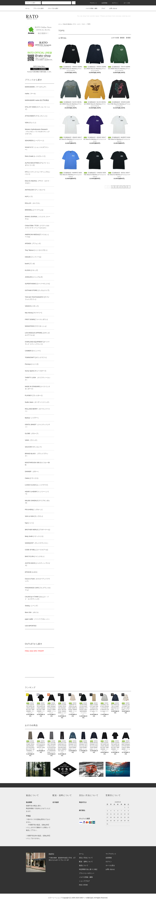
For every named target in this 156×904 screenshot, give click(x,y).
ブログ (102, 8)
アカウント (92, 3)
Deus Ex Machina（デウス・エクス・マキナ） (74, 24)
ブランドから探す (37, 8)
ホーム (27, 8)
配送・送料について (86, 861)
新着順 (128, 38)
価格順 (122, 38)
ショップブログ (84, 881)
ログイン (114, 3)
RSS (80, 885)
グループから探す (51, 8)
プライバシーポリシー (86, 873)
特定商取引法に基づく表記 (88, 869)
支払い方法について (86, 858)
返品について (83, 865)
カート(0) (125, 3)
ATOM (85, 885)
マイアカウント (111, 854)
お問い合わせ (112, 8)
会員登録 (103, 3)
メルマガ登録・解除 (90, 8)
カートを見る (110, 865)
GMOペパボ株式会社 (86, 898)
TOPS (88, 24)
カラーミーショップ (55, 898)
